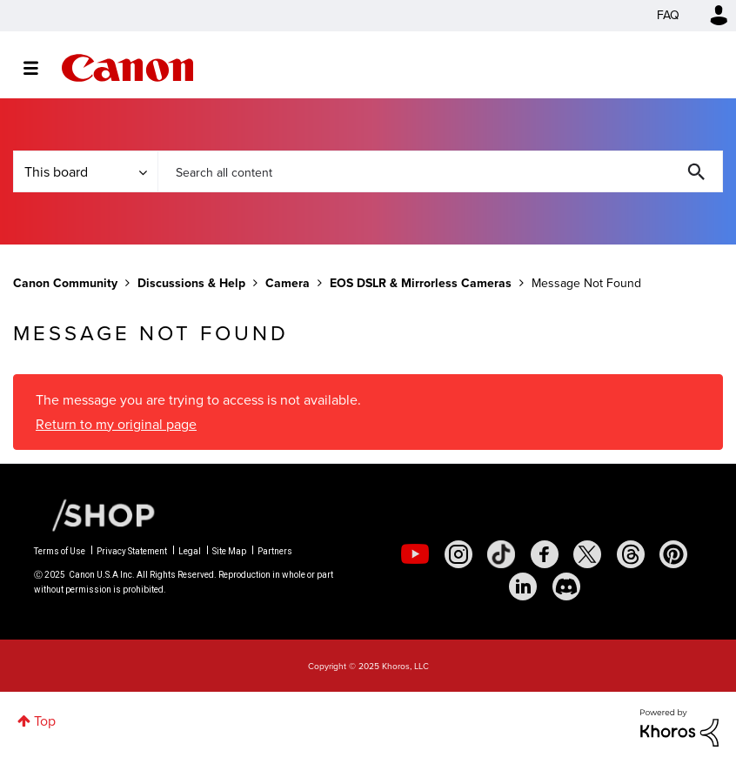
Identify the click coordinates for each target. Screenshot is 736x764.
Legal (189, 551)
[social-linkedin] (523, 586)
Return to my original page (116, 424)
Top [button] (45, 721)
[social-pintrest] (673, 554)
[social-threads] (631, 554)
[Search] (440, 171)
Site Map (229, 551)
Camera (287, 283)
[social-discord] (566, 586)
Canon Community (127, 68)
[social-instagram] (458, 554)
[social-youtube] (415, 554)
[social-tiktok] (501, 554)
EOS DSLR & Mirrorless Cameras (421, 283)
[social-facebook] (545, 554)
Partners (275, 551)
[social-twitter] (587, 554)
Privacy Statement (132, 551)
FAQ (668, 15)
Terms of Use (59, 551)
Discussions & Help (191, 283)
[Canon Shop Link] (95, 514)
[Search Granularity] (85, 171)
